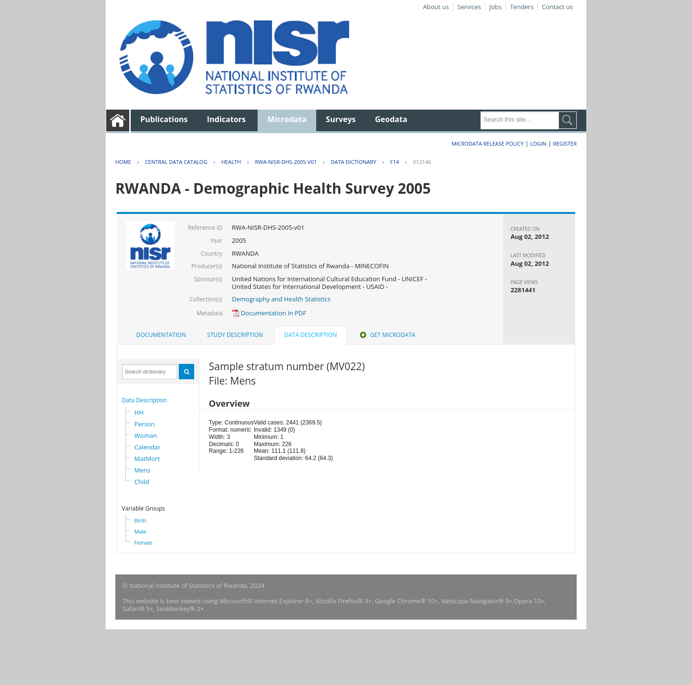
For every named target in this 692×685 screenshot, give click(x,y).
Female (143, 542)
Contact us (557, 6)
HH (139, 412)
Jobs (495, 6)
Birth (141, 520)
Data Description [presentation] (310, 335)
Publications (164, 119)
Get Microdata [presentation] (386, 335)
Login (538, 143)
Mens (142, 470)
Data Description (144, 400)
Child (142, 481)
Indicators (226, 119)
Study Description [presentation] (235, 335)
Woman (146, 435)
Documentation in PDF (269, 313)
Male (141, 531)
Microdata (287, 119)
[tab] (161, 335)
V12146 (422, 161)
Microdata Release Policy (488, 143)
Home (123, 161)
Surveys (341, 119)
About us (436, 6)
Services (469, 6)
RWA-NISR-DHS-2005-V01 (286, 161)
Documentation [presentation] (161, 335)
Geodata (391, 119)
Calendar (148, 447)
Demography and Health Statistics (281, 299)
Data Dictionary (353, 161)
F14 (394, 161)
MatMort (147, 458)
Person (145, 424)
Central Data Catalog (176, 161)
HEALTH (231, 161)
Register (565, 143)
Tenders (521, 6)
